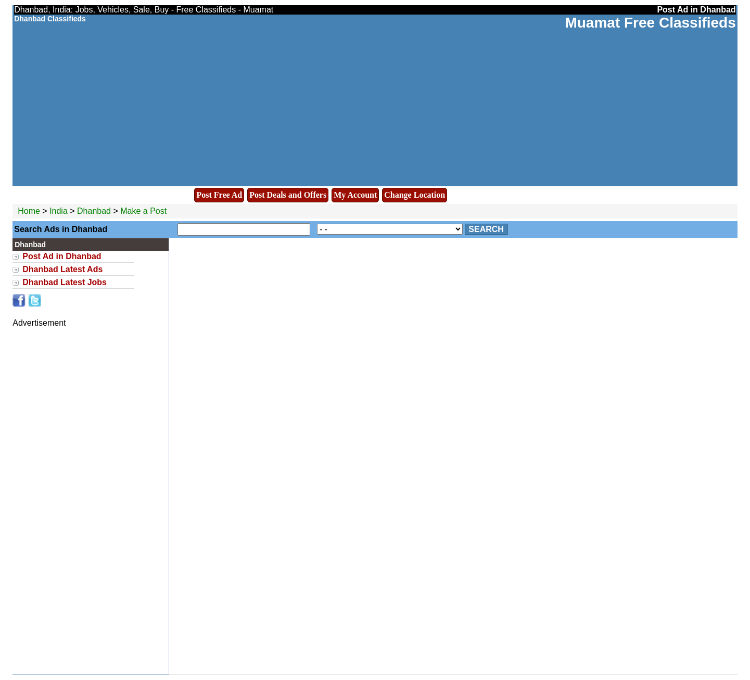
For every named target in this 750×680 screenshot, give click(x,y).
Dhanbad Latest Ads (62, 269)
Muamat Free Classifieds (650, 23)
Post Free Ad (219, 194)
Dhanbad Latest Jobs (64, 282)
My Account (355, 194)
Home (29, 211)
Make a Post (143, 211)
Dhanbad (95, 211)
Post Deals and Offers (287, 194)
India (58, 211)
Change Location (414, 194)
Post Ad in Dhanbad (61, 256)
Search (486, 229)
